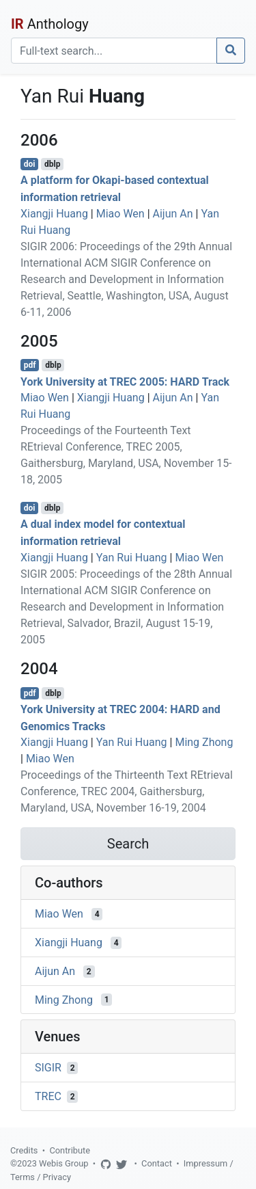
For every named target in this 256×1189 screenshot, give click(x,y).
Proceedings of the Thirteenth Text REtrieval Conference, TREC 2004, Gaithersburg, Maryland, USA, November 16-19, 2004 (126, 791)
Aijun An (173, 213)
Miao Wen (120, 213)
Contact (156, 1163)
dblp (52, 164)
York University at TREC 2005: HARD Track (124, 381)
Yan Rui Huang (131, 557)
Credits (24, 1150)
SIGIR (48, 1067)
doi (29, 164)
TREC (48, 1096)
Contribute (69, 1150)
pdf (30, 365)
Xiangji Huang (54, 213)
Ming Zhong (204, 742)
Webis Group (64, 1163)
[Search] (114, 51)
